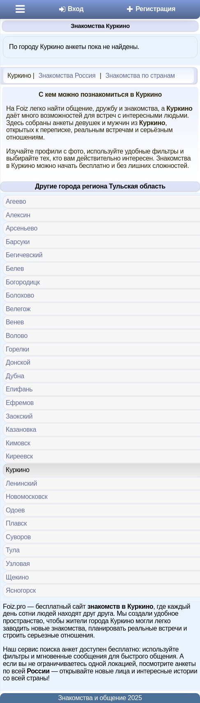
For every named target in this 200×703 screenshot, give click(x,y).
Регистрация (150, 8)
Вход (71, 8)
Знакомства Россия (67, 75)
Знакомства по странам (140, 75)
